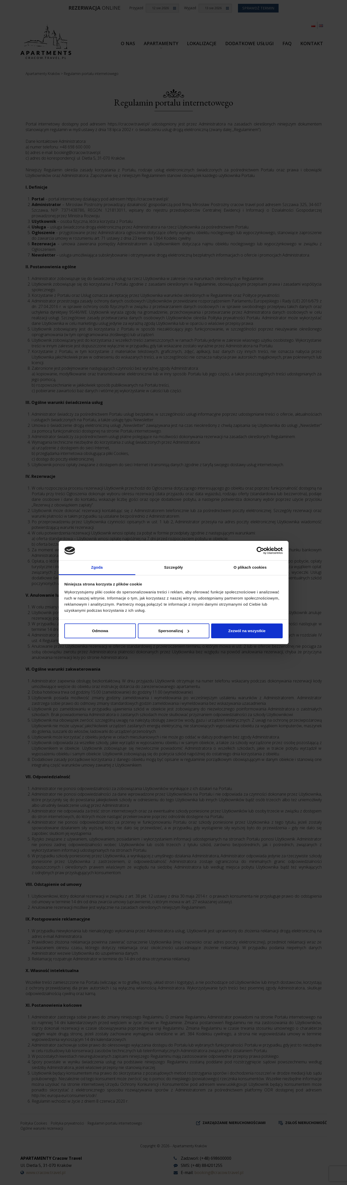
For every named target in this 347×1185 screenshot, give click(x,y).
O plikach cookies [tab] (250, 567)
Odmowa (100, 631)
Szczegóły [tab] (173, 567)
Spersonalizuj (173, 631)
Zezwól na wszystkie (247, 631)
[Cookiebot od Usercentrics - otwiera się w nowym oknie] (260, 550)
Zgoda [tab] (97, 567)
